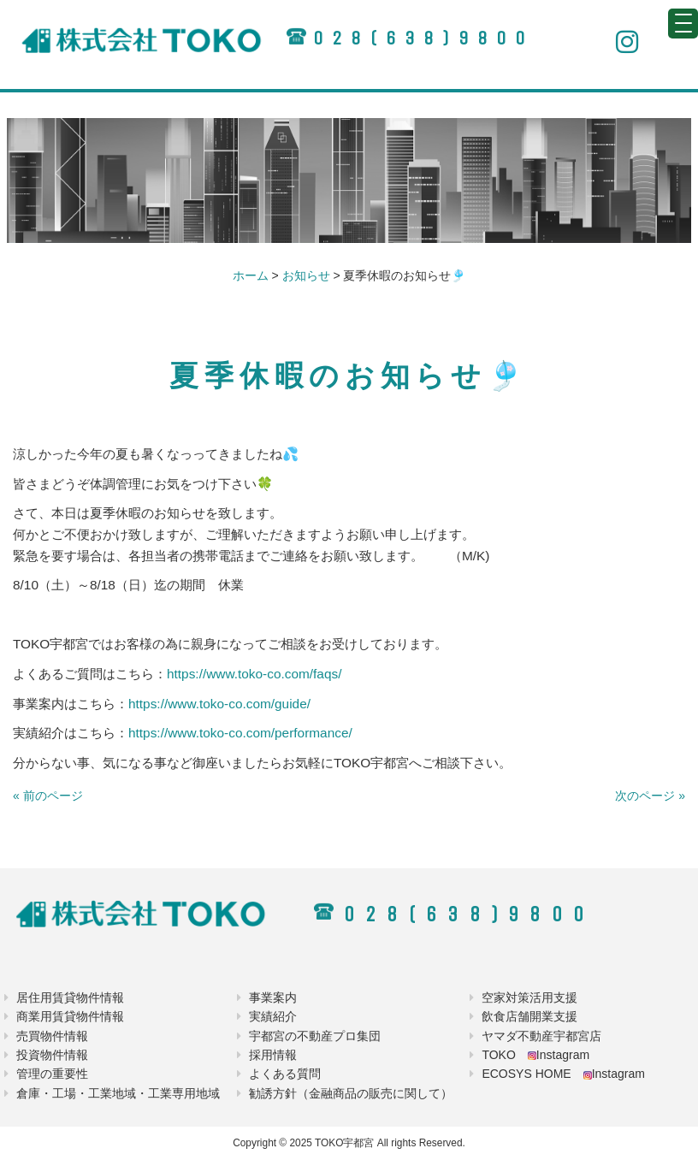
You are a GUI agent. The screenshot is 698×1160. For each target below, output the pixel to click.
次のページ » (650, 795)
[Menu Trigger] (683, 23)
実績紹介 (273, 1016)
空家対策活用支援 (529, 997)
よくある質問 (285, 1073)
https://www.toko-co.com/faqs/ (254, 673)
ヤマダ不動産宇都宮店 (541, 1036)
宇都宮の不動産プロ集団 (315, 1036)
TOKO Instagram (535, 1055)
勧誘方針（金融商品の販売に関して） (351, 1093)
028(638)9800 (423, 38)
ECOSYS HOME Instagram (563, 1073)
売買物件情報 (52, 1036)
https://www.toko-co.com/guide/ (219, 703)
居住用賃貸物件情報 (70, 997)
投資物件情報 (52, 1055)
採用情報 (273, 1055)
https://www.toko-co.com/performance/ (240, 732)
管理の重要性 (52, 1073)
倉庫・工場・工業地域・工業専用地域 (118, 1093)
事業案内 (273, 997)
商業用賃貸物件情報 (70, 1016)
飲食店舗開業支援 (529, 1016)
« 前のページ (48, 795)
